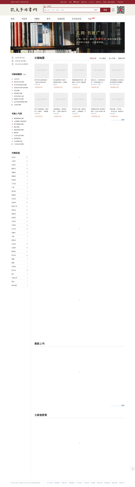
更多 (24, 74)
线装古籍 (93, 58)
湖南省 (20, 214)
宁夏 (20, 236)
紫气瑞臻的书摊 (19, 124)
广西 (20, 187)
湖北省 (20, 210)
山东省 (20, 244)
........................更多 (118, 120)
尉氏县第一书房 (96, 84)
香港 (20, 281)
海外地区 (20, 285)
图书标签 (107, 483)
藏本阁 (16, 133)
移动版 (93, 483)
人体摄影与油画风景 (20, 121)
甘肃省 (20, 180)
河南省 (20, 202)
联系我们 (57, 483)
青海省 (20, 240)
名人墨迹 (102, 58)
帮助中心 (64, 483)
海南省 (20, 195)
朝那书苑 (93, 113)
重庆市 (20, 168)
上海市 (20, 161)
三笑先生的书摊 (19, 135)
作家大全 (122, 483)
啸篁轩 (55, 84)
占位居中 (23, 9)
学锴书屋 (37, 84)
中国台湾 (20, 278)
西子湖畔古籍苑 (114, 84)
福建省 (20, 176)
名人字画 (112, 58)
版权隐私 (72, 483)
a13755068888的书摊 (20, 102)
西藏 (20, 259)
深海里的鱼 (17, 138)
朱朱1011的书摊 (19, 82)
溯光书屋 (16, 127)
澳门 (20, 274)
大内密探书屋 (18, 141)
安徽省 (20, 172)
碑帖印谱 (121, 58)
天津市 (20, 165)
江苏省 (20, 221)
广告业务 (79, 483)
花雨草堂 (75, 84)
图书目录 (100, 483)
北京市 (20, 157)
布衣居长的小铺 (19, 96)
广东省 (20, 184)
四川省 (20, 255)
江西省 (20, 225)
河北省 (20, 199)
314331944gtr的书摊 (20, 85)
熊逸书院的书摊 (19, 130)
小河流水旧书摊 (19, 144)
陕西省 (20, 251)
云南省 (20, 266)
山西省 (20, 248)
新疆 (20, 263)
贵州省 (20, 191)
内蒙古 (20, 232)
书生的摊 (16, 90)
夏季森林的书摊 (19, 118)
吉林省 (20, 217)
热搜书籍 (114, 483)
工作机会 (86, 483)
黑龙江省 (20, 206)
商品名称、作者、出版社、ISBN (54, 10)
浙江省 (20, 270)
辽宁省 (20, 229)
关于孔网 (49, 483)
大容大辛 (16, 79)
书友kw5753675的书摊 (21, 87)
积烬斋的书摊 (18, 93)
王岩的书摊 (17, 105)
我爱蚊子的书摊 (19, 99)
